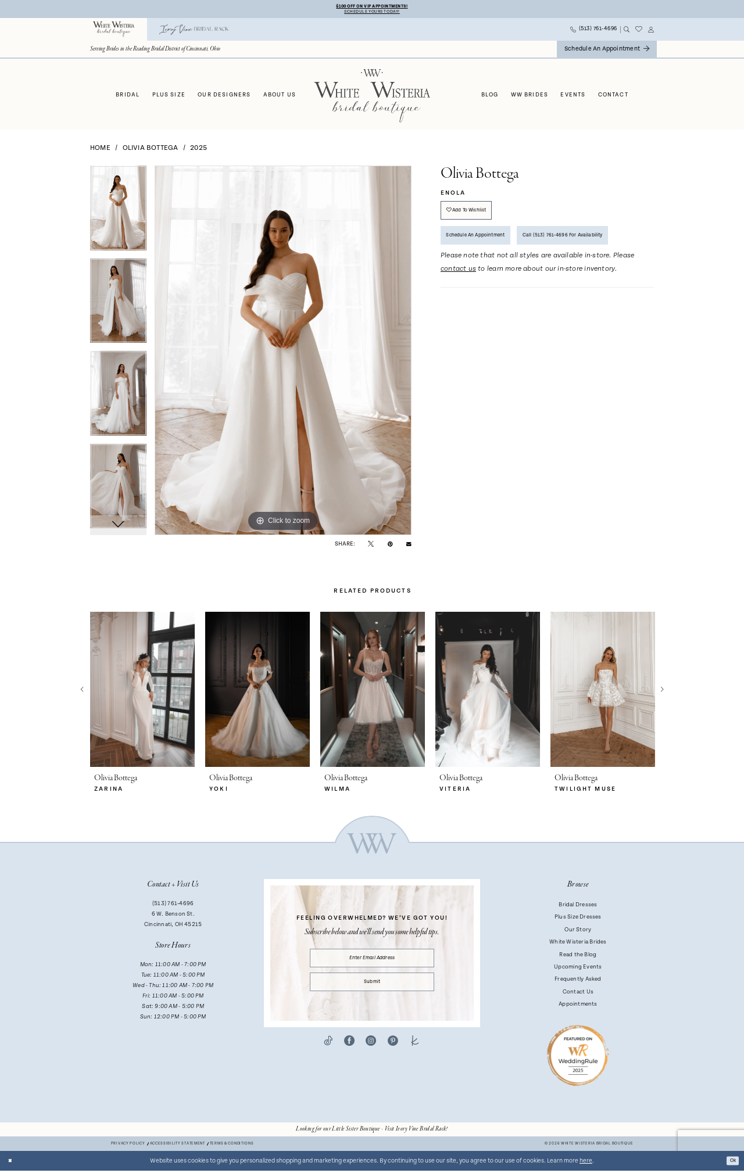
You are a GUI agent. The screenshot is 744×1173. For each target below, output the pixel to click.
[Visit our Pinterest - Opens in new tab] (393, 1054)
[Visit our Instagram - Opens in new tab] (371, 1054)
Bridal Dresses (578, 907)
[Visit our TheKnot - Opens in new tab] (415, 1054)
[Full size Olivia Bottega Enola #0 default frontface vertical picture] (283, 353)
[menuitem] (114, 32)
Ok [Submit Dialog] (731, 1163)
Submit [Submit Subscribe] (372, 992)
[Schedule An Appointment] (607, 52)
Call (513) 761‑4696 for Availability (497, 280)
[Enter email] (372, 962)
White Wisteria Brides (578, 944)
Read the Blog (577, 956)
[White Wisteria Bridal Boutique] (114, 32)
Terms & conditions (232, 1147)
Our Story (577, 931)
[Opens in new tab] (372, 1132)
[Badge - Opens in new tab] (578, 1057)
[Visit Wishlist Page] (638, 32)
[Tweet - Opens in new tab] (370, 546)
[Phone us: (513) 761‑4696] (594, 32)
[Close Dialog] (12, 1163)
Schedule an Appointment (485, 248)
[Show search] (626, 32)
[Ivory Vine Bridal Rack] (194, 32)
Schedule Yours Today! (372, 13)
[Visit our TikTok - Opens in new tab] (328, 1054)
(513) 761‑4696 (173, 906)
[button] (651, 32)
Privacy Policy (128, 1147)
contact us (458, 316)
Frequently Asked (578, 981)
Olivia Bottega (150, 150)
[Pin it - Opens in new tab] (390, 546)
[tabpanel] (118, 214)
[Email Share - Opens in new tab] (409, 546)
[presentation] (142, 692)
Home (100, 150)
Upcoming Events (578, 969)
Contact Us (578, 994)
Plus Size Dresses (578, 919)
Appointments (578, 1006)
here (586, 1163)
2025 (198, 150)
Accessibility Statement (177, 1147)
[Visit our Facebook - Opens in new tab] (349, 1054)
